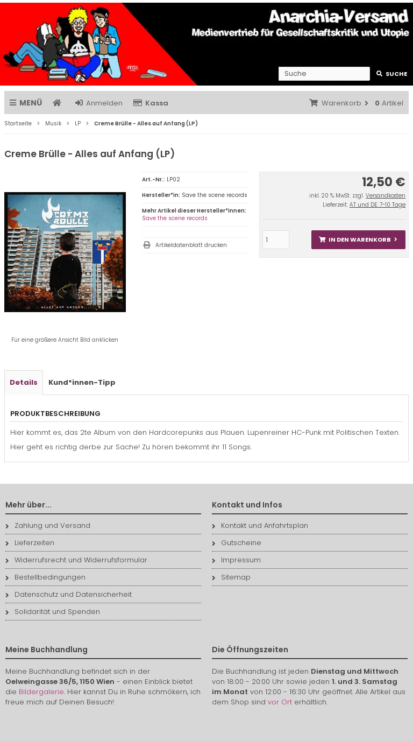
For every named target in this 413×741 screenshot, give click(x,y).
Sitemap (231, 577)
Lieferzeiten (29, 543)
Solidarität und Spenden (52, 611)
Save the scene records (175, 218)
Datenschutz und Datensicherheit (68, 594)
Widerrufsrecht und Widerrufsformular (76, 560)
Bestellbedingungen (45, 577)
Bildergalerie (41, 692)
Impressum (236, 560)
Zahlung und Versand (47, 525)
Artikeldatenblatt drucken (191, 245)
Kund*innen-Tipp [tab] (82, 382)
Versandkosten (385, 196)
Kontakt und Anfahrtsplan (260, 525)
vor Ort (280, 702)
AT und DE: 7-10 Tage (377, 205)
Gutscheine (236, 543)
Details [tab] (24, 382)
